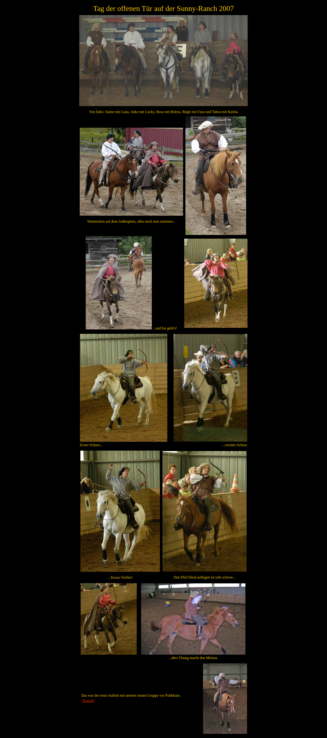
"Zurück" (88, 701)
